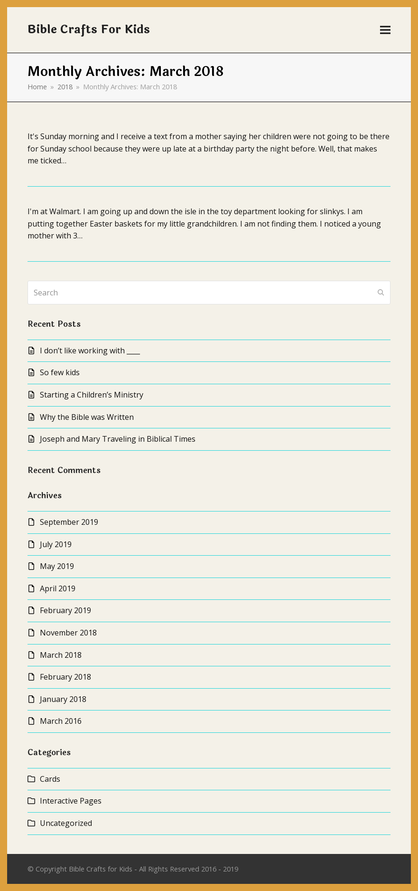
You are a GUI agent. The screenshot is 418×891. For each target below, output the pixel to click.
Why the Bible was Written (87, 417)
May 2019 (57, 566)
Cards (50, 779)
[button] (385, 30)
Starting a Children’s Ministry (91, 394)
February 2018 (65, 677)
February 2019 (65, 610)
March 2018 (61, 655)
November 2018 (68, 632)
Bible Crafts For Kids (89, 29)
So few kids (60, 372)
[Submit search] (381, 292)
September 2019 (69, 522)
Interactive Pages (71, 801)
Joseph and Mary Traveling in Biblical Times (117, 439)
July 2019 (56, 544)
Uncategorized (66, 823)
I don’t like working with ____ (90, 350)
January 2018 (63, 699)
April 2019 (57, 588)
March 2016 (61, 721)
